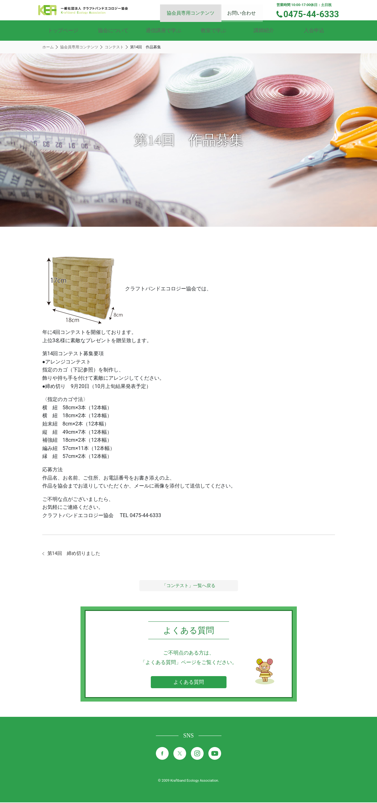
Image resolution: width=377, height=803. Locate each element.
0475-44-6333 (314, 13)
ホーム (48, 47)
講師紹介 (264, 30)
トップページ (63, 30)
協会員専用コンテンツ (196, 9)
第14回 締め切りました (75, 554)
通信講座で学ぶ (163, 30)
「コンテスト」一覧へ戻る (188, 586)
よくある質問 (188, 683)
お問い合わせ (245, 9)
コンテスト (114, 47)
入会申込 (314, 30)
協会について (113, 30)
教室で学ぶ (213, 30)
